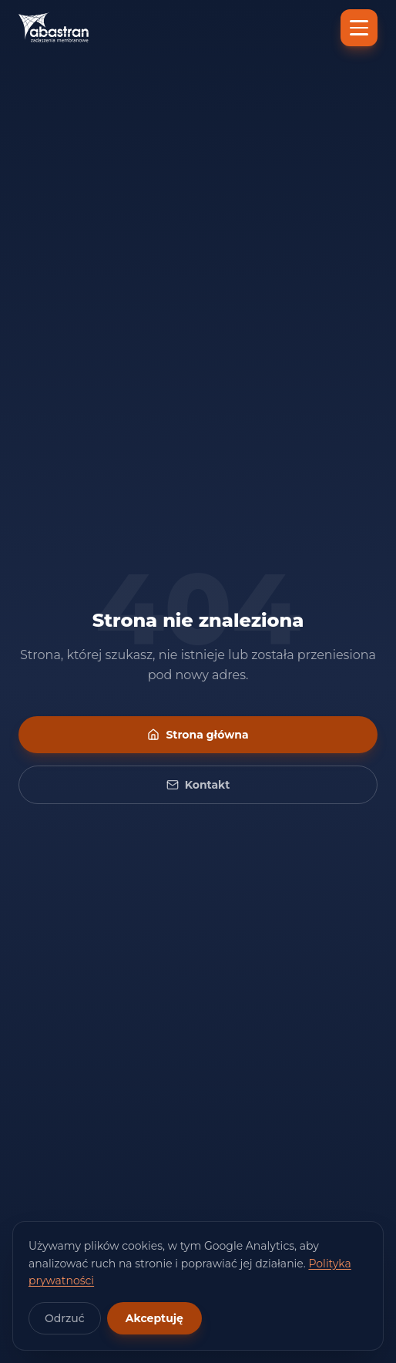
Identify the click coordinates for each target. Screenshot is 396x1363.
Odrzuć (65, 1318)
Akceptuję (154, 1318)
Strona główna (197, 735)
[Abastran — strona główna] (53, 27)
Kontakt (198, 785)
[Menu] (359, 27)
